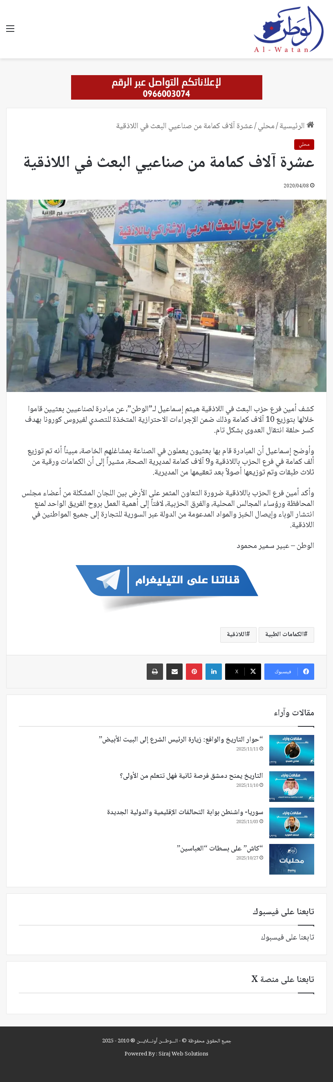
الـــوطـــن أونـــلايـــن (157, 1041)
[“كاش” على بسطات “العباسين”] (291, 859)
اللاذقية (236, 634)
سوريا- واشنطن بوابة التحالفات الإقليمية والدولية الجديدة (185, 812)
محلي (266, 127)
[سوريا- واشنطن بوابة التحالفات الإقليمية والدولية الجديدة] (291, 823)
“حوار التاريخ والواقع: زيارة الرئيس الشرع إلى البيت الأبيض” (181, 740)
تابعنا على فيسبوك (287, 938)
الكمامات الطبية (284, 634)
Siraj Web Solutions (183, 1054)
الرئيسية (296, 127)
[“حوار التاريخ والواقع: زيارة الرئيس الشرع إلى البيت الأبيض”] (291, 750)
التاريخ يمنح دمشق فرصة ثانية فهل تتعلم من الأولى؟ (191, 776)
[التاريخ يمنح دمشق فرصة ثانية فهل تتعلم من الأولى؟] (291, 786)
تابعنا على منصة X (282, 980)
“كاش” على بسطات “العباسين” (220, 849)
